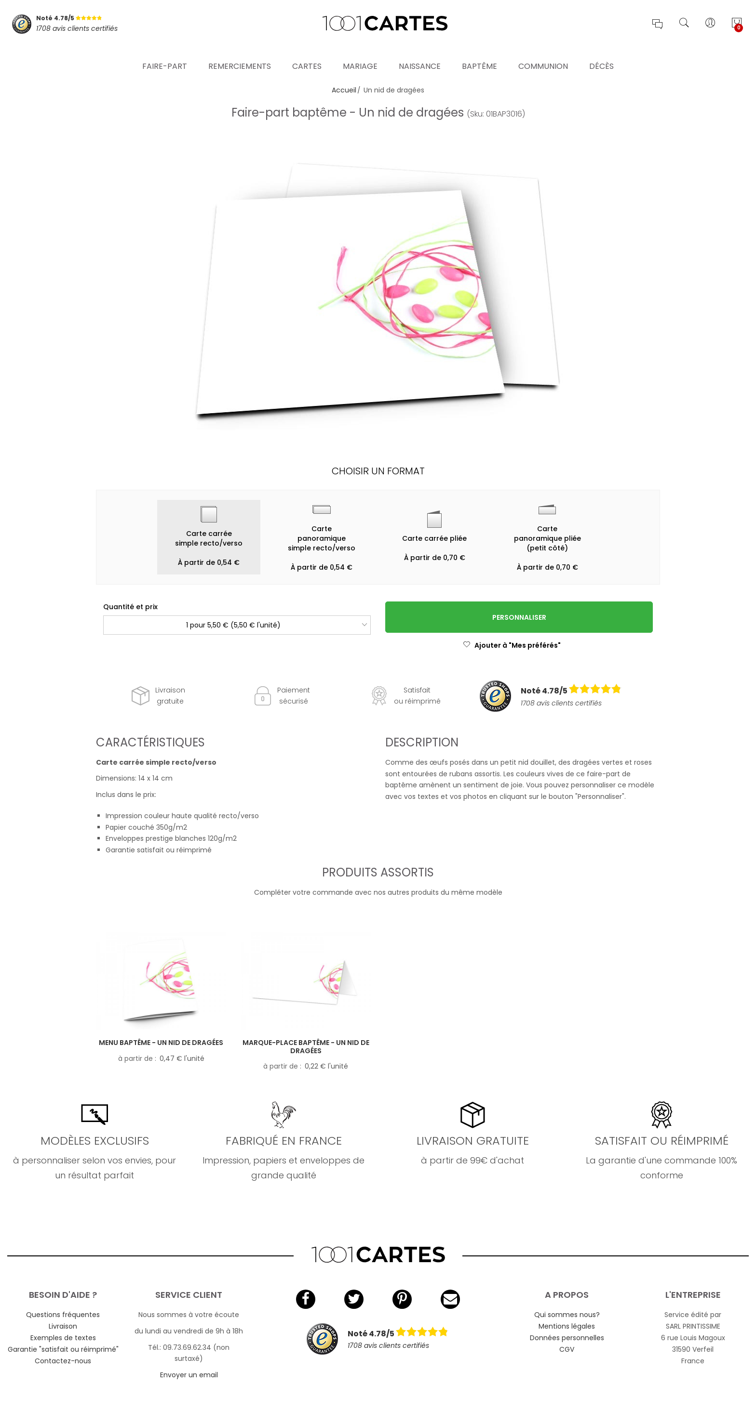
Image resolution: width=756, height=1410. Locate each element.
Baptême (479, 55)
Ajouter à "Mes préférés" (512, 645)
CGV (566, 1349)
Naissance (420, 55)
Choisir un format (378, 471)
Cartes (307, 55)
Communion (543, 55)
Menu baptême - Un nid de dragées (161, 1042)
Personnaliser (519, 617)
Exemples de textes (63, 1338)
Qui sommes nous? (567, 1314)
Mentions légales (567, 1326)
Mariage (360, 55)
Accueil (344, 90)
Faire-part (164, 55)
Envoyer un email (189, 1375)
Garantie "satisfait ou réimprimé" (63, 1349)
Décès (601, 55)
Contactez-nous (63, 1361)
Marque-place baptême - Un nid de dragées (306, 1047)
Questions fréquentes (63, 1314)
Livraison (63, 1326)
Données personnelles (567, 1338)
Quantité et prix (130, 607)
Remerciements (239, 55)
